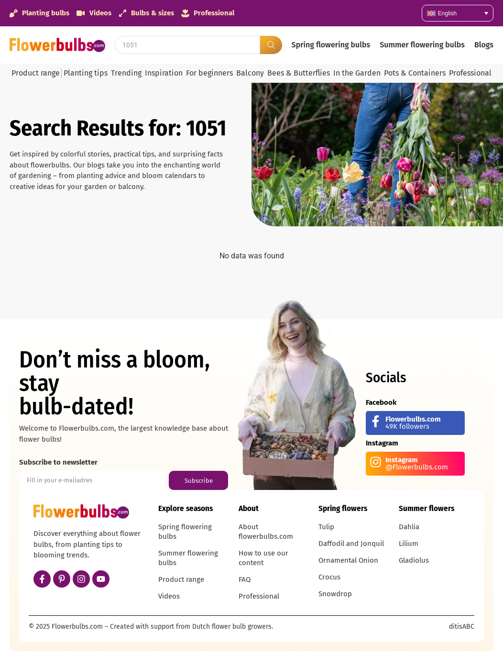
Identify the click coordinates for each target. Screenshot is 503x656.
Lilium (408, 543)
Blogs (483, 44)
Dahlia (409, 527)
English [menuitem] (447, 13)
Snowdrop (335, 593)
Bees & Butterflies (298, 73)
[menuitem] (457, 13)
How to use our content (263, 558)
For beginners (209, 73)
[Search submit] (271, 45)
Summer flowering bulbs (422, 44)
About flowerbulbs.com (266, 532)
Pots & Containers (415, 73)
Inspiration (164, 73)
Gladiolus (414, 560)
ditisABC (461, 627)
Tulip (326, 527)
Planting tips (86, 73)
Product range (35, 73)
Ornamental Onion (348, 560)
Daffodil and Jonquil (351, 543)
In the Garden (357, 73)
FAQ (245, 579)
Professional (470, 73)
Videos (169, 596)
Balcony (250, 73)
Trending (126, 73)
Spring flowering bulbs (331, 44)
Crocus (329, 577)
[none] (457, 13)
